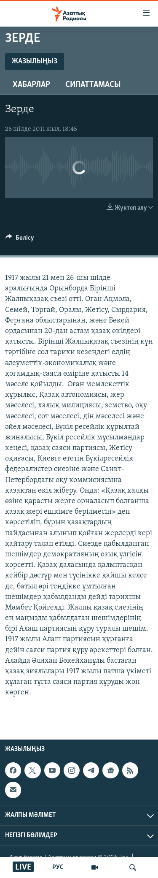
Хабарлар (31, 85)
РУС (58, 867)
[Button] (19, 240)
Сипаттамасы (93, 85)
